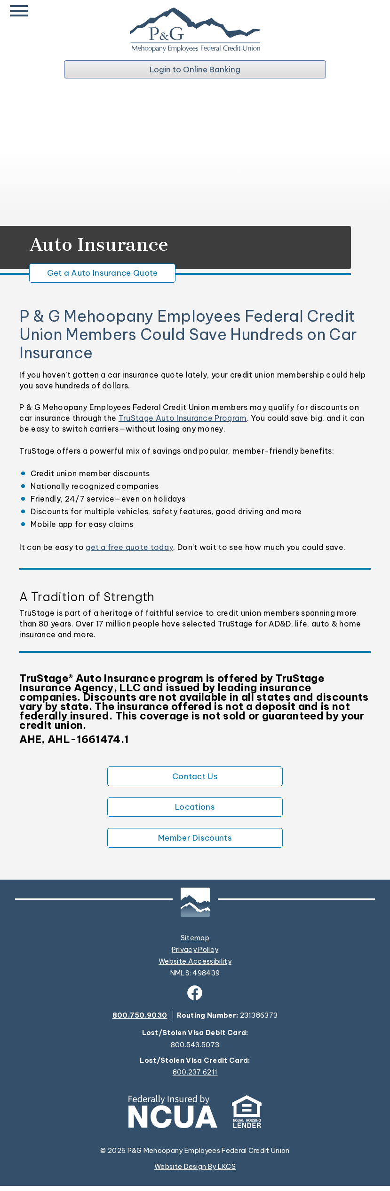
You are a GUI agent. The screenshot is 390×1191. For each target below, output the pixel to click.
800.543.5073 (195, 1050)
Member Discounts (195, 842)
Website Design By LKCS (195, 1172)
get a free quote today (129, 549)
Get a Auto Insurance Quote (107, 274)
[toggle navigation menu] (21, 11)
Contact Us (195, 778)
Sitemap (195, 943)
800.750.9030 (139, 1020)
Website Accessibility (195, 966)
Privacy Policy (195, 955)
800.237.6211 (195, 1078)
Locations (195, 810)
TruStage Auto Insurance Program (183, 420)
